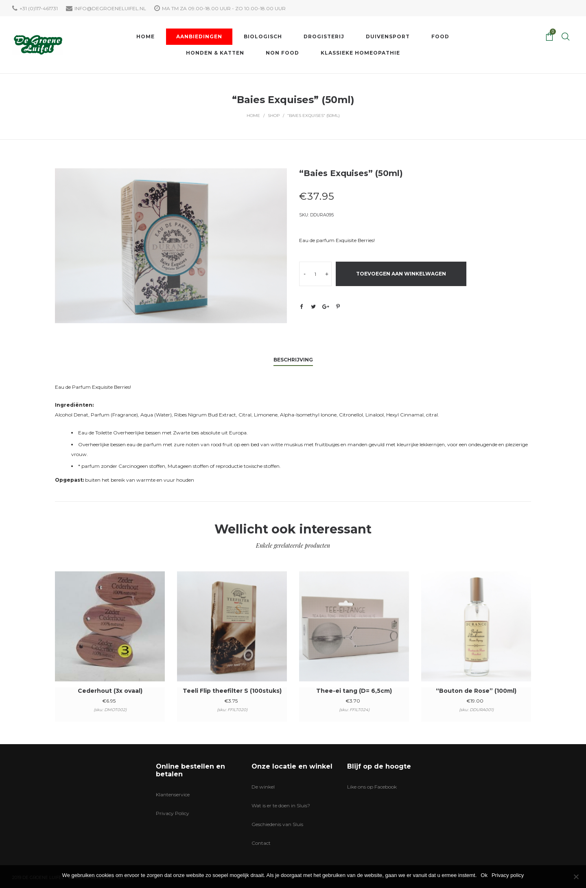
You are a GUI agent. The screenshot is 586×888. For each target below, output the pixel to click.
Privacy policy (508, 875)
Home (253, 115)
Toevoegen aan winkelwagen (401, 274)
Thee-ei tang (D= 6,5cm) (354, 690)
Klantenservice (173, 794)
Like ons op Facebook (372, 787)
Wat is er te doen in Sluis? (280, 805)
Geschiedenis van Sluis (277, 824)
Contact (261, 843)
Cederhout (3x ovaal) (110, 690)
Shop (274, 115)
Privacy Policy (172, 813)
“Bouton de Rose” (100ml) (476, 690)
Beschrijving (293, 360)
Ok (484, 875)
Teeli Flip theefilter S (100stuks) (232, 690)
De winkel (263, 787)
